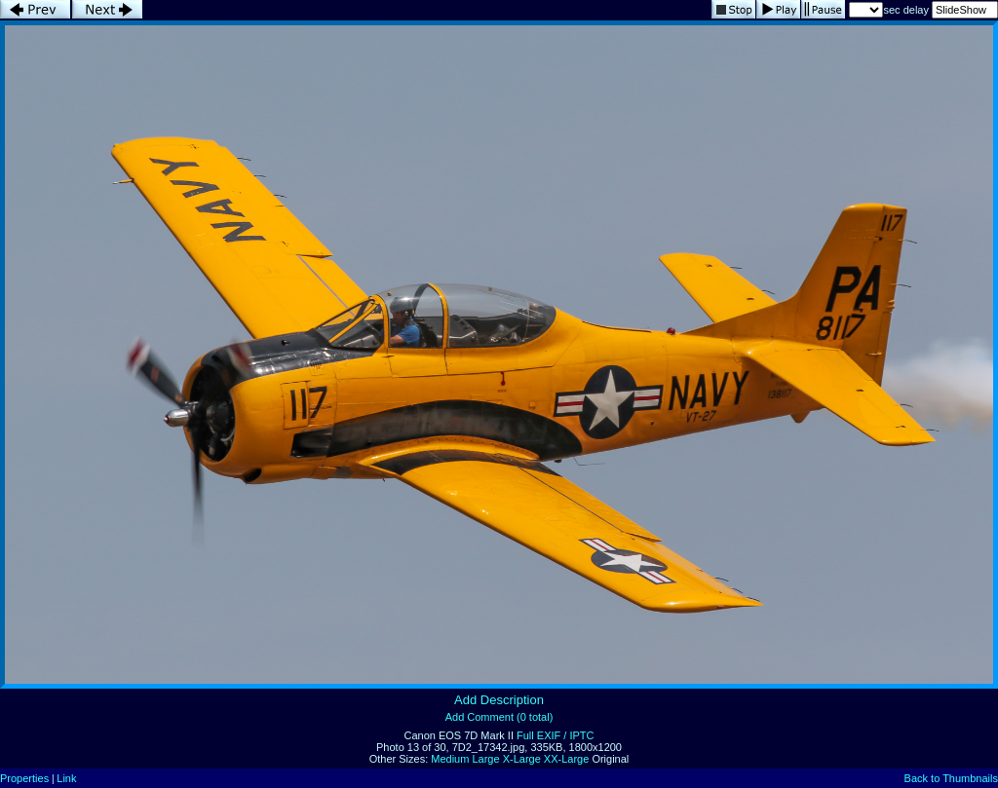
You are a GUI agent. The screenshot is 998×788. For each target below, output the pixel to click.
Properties (24, 778)
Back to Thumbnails (951, 778)
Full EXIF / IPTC (555, 735)
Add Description (499, 700)
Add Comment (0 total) (499, 717)
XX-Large (566, 759)
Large (485, 759)
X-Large (522, 759)
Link (66, 778)
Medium (450, 759)
